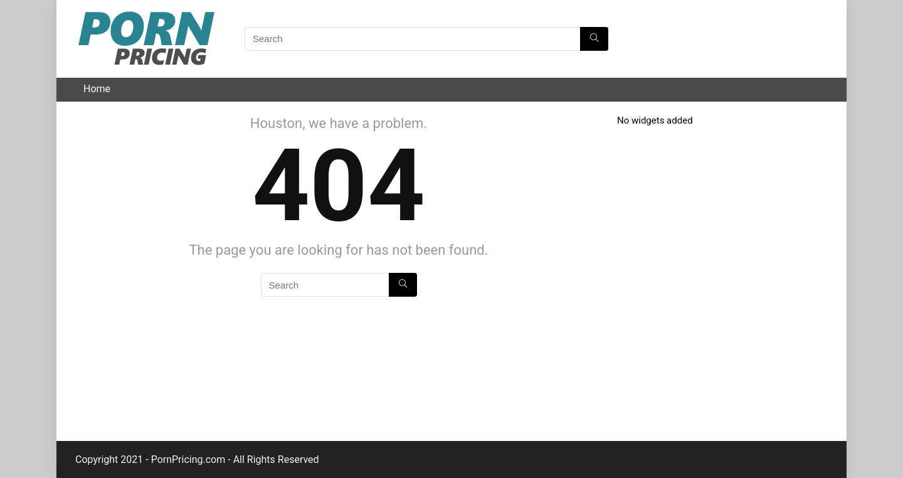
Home (96, 89)
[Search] (594, 39)
